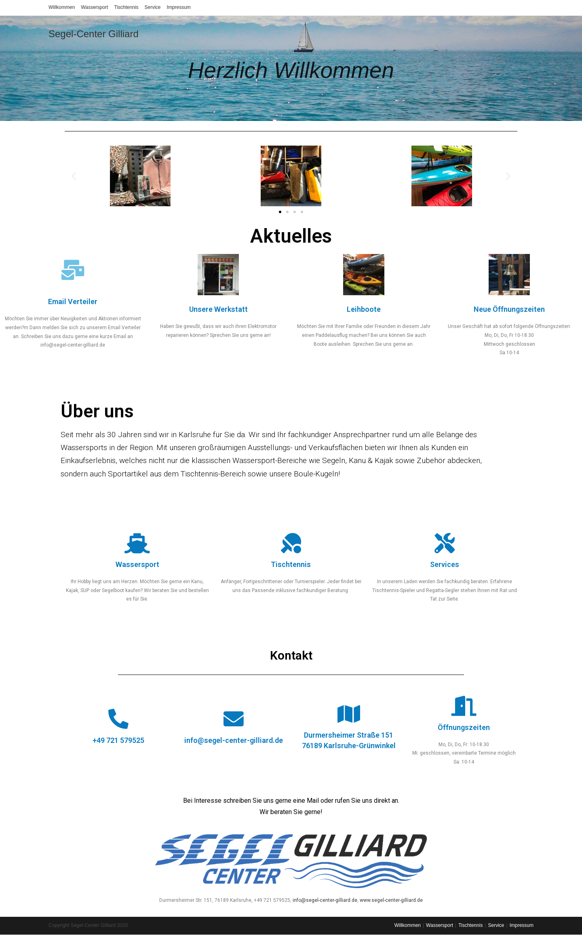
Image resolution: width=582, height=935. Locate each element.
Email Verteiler (72, 301)
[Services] (444, 543)
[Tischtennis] (291, 543)
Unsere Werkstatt (218, 309)
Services (444, 564)
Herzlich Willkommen (291, 58)
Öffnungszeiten (464, 727)
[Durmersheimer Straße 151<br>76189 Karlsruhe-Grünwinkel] (349, 714)
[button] (74, 176)
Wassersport (94, 7)
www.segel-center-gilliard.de (391, 900)
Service (153, 7)
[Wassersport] (137, 543)
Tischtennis (126, 7)
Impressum (179, 7)
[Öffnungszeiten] (464, 706)
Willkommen (61, 7)
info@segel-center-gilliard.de (233, 740)
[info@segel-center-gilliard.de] (234, 719)
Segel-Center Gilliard (93, 33)
